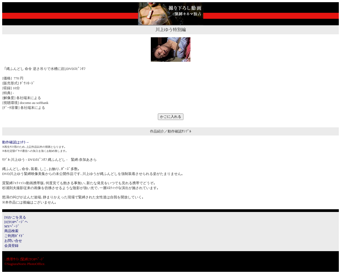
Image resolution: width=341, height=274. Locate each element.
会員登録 (11, 246)
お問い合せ (13, 241)
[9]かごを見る (15, 217)
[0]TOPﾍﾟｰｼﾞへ (16, 222)
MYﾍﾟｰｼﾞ (12, 226)
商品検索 (11, 231)
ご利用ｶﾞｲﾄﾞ (14, 236)
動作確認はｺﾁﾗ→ (15, 142)
